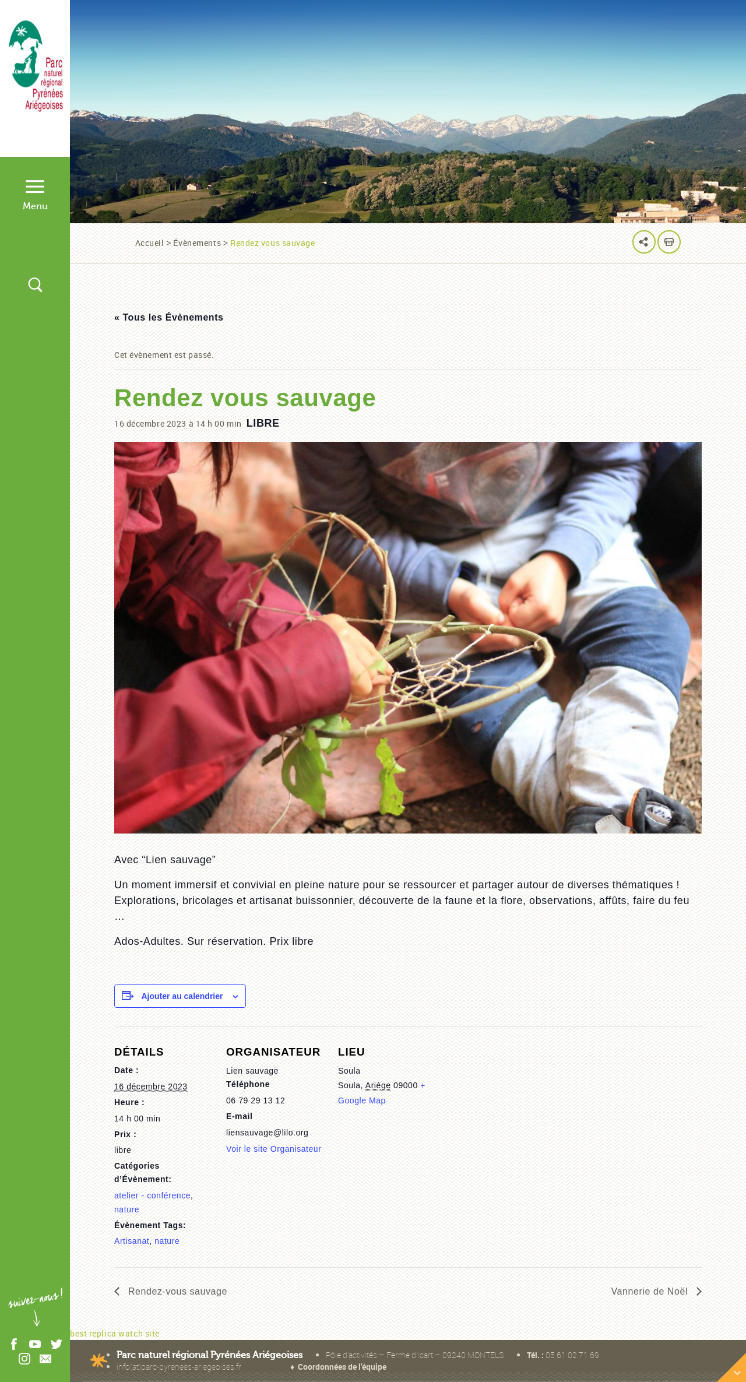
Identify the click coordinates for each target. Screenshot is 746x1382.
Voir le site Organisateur (273, 1149)
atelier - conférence (152, 1195)
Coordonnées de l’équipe (342, 1366)
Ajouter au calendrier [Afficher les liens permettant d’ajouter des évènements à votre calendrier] (182, 996)
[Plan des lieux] (566, 1147)
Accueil (149, 242)
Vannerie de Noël (651, 1291)
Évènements (197, 242)
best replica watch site (115, 1333)
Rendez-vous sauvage (176, 1291)
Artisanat (131, 1241)
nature (126, 1209)
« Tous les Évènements (169, 317)
